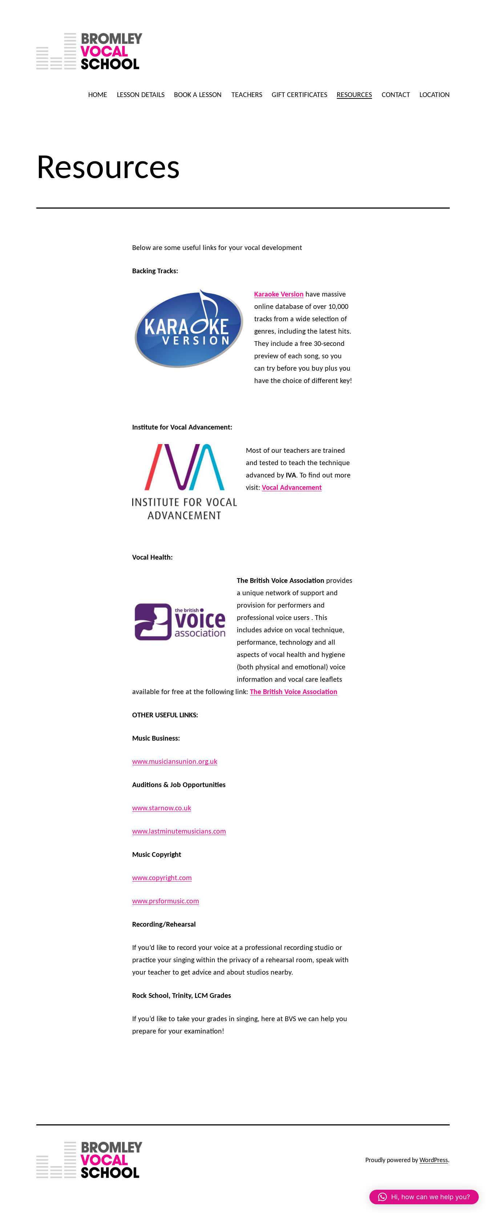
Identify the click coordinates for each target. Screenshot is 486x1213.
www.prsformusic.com (165, 900)
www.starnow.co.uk (161, 807)
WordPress (434, 1160)
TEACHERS (246, 94)
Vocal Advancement (292, 487)
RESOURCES (354, 94)
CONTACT (396, 94)
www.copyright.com (162, 877)
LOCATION (435, 94)
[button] (424, 1197)
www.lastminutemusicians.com (179, 831)
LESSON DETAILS (141, 94)
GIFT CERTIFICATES (299, 94)
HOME (97, 94)
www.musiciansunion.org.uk (174, 761)
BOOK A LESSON (198, 94)
